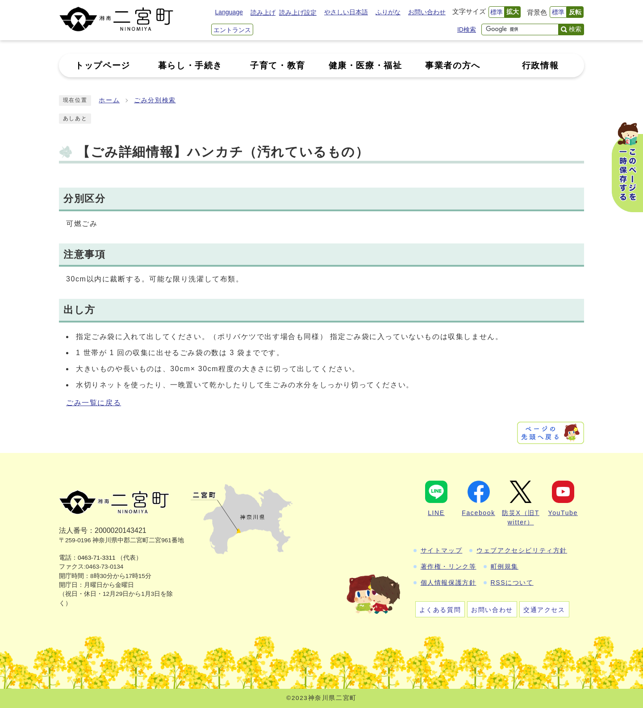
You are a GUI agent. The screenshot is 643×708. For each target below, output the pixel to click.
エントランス (232, 30)
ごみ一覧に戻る (93, 402)
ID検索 (466, 29)
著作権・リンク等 (448, 566)
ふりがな (388, 12)
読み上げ (263, 12)
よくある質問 (440, 609)
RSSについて (512, 582)
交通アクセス (544, 609)
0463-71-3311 (97, 557)
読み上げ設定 (298, 12)
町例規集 (504, 566)
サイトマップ (442, 550)
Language (229, 12)
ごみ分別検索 (155, 100)
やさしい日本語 (346, 12)
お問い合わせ (427, 12)
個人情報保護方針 (448, 582)
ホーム (109, 100)
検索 (575, 29)
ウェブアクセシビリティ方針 (521, 550)
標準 (496, 12)
